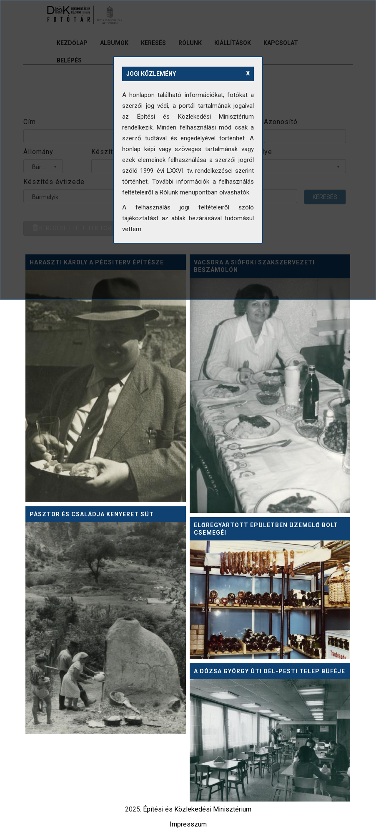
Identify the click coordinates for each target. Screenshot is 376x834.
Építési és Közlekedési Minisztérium (197, 809)
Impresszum (188, 824)
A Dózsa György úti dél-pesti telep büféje (269, 671)
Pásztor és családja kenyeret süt (92, 514)
